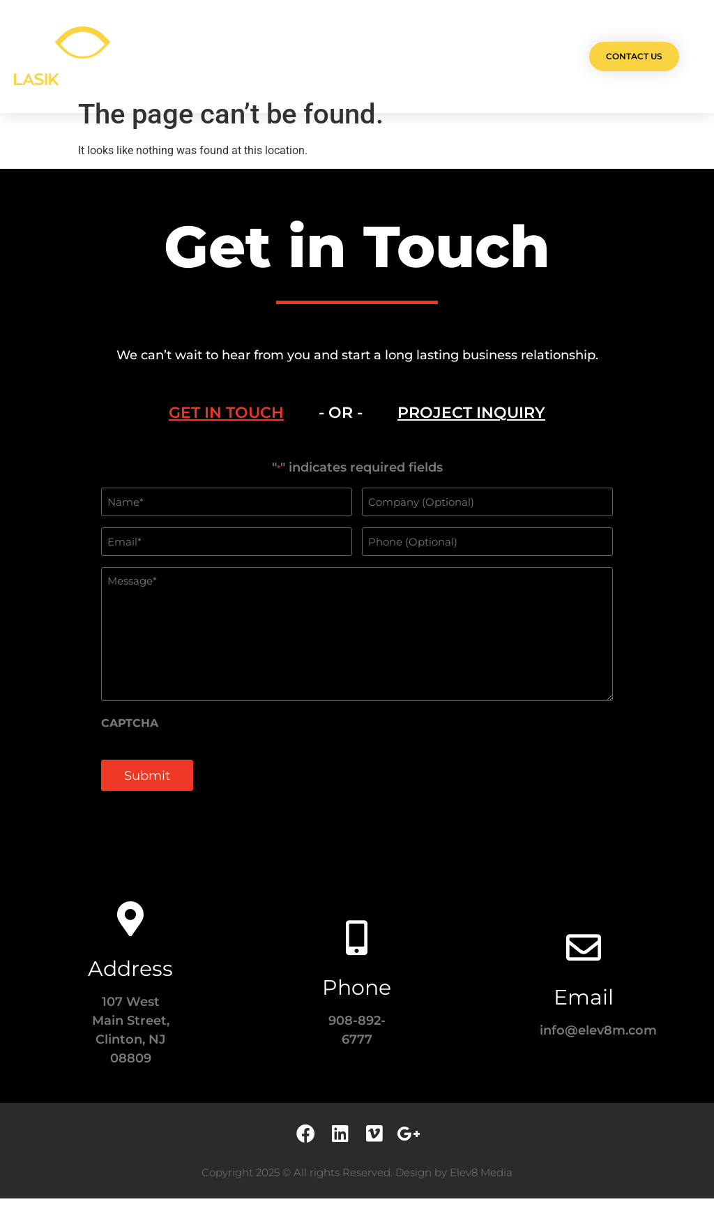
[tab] (226, 434)
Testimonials (431, 56)
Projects (249, 56)
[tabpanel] (357, 654)
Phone (356, 1007)
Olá (197, 56)
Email (584, 1017)
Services (313, 56)
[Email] (583, 966)
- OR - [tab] (341, 433)
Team (367, 56)
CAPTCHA (129, 743)
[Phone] (357, 957)
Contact (504, 56)
